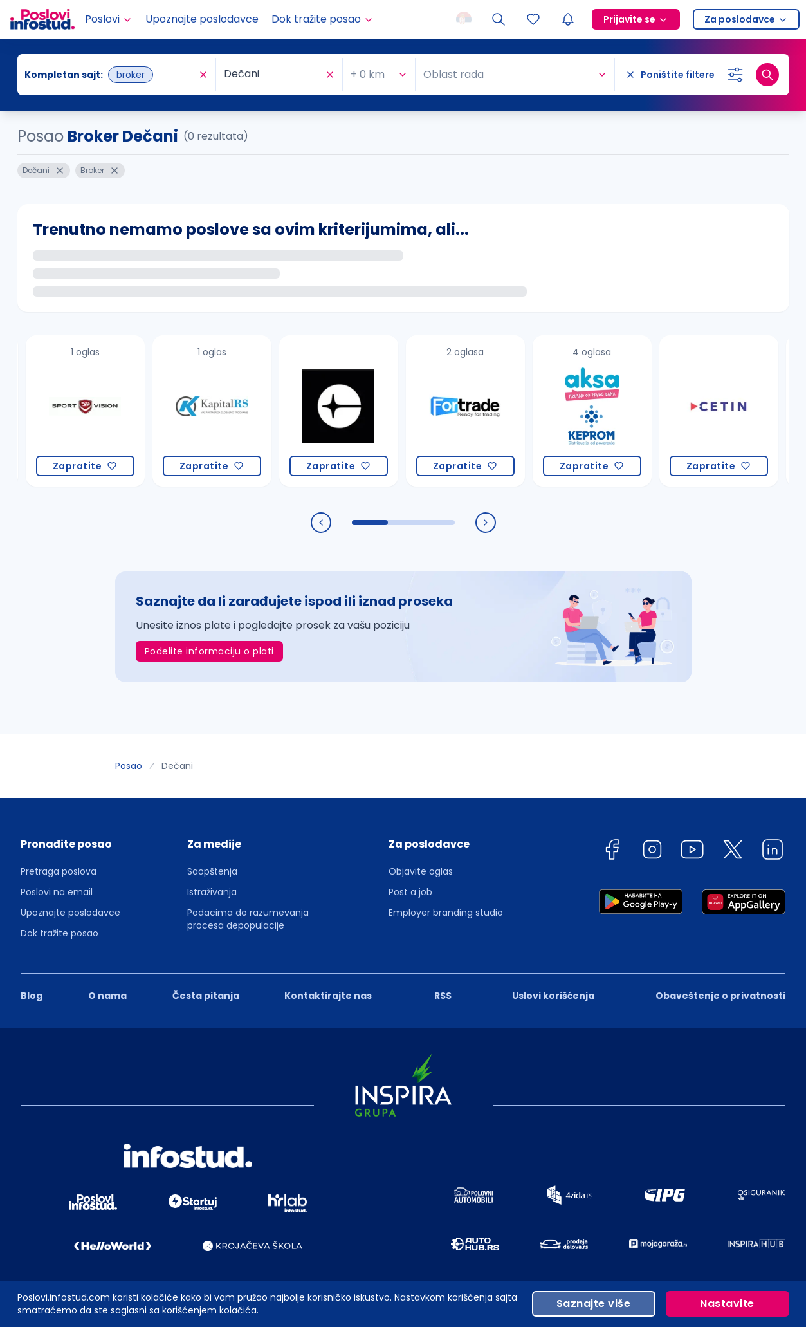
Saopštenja (212, 871)
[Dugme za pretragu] (767, 74)
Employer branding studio (446, 912)
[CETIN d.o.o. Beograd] (718, 411)
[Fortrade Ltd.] (465, 411)
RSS (443, 995)
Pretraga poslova (58, 871)
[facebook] (612, 852)
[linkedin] (772, 852)
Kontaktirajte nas (328, 995)
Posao (128, 765)
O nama (107, 995)
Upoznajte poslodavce (202, 19)
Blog (31, 995)
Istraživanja (212, 892)
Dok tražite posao (59, 933)
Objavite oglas (421, 871)
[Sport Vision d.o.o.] (85, 411)
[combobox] (154, 74)
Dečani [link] (177, 765)
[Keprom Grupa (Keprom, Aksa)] (592, 411)
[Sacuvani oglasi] (533, 19)
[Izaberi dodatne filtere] (735, 74)
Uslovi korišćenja (553, 995)
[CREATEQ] (338, 411)
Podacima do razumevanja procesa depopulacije (248, 919)
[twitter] (733, 852)
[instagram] (652, 852)
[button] (70, 848)
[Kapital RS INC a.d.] (211, 411)
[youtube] (692, 852)
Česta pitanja (205, 995)
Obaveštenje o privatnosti (720, 995)
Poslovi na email (57, 892)
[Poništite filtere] (670, 74)
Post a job (410, 892)
